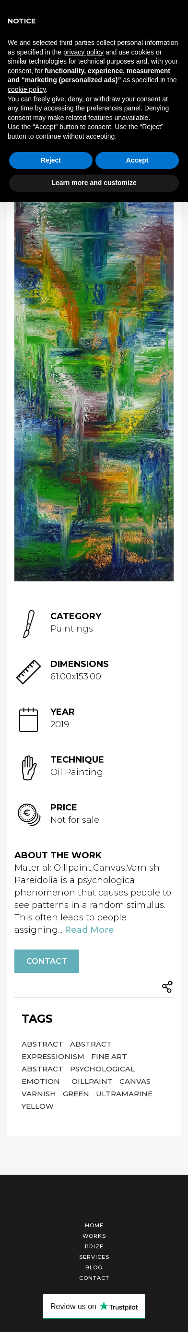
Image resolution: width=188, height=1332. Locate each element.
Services (94, 1257)
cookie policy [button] (27, 89)
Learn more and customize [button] (93, 182)
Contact (46, 961)
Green (77, 1093)
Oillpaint (93, 1081)
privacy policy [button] (83, 52)
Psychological (102, 1068)
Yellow (38, 1106)
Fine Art (109, 1056)
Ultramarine (124, 1093)
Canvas (135, 1081)
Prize (94, 1246)
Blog (94, 1267)
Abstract (43, 1043)
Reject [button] (51, 160)
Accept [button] (137, 160)
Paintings (71, 628)
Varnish (40, 1093)
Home (94, 1225)
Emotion (42, 1081)
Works (94, 1236)
